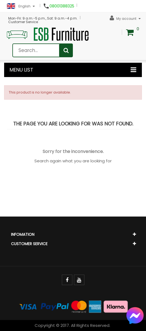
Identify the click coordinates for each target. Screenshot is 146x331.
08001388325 (61, 6)
